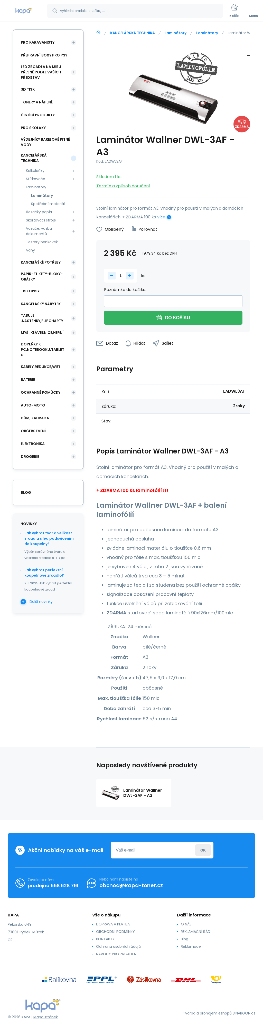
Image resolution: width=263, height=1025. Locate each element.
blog (26, 492)
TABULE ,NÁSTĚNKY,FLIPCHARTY (42, 318)
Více (161, 217)
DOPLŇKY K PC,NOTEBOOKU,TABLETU (42, 349)
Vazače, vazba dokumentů (39, 231)
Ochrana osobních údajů (118, 946)
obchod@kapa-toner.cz (131, 885)
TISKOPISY (30, 291)
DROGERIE (30, 456)
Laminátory (175, 32)
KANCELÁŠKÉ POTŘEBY (41, 262)
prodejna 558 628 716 (53, 885)
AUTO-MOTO (33, 405)
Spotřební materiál (48, 203)
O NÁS (186, 924)
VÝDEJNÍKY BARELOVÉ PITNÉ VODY (45, 142)
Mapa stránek (45, 1017)
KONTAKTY (105, 939)
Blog (184, 939)
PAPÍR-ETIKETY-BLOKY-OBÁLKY (42, 276)
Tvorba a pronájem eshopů (207, 1013)
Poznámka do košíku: (125, 290)
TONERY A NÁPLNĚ (37, 102)
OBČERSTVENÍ (33, 430)
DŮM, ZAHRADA (35, 418)
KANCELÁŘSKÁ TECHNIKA (132, 32)
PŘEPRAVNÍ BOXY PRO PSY (44, 55)
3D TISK (28, 89)
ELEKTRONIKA (33, 443)
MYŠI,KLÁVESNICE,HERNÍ (42, 332)
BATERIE (28, 379)
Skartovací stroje (41, 220)
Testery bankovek (42, 242)
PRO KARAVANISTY (37, 42)
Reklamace (191, 946)
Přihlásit (203, 850)
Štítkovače (35, 178)
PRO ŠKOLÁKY (33, 127)
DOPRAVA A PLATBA (113, 924)
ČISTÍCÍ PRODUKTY (38, 115)
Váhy (30, 250)
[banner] (24, 11)
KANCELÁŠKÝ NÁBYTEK (41, 303)
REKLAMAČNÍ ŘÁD (195, 931)
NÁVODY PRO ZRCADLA (116, 953)
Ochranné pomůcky (40, 392)
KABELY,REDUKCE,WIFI (40, 366)
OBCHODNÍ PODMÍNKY (115, 931)
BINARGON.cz (244, 1013)
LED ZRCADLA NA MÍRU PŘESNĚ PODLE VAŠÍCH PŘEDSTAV (41, 72)
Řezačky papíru (39, 212)
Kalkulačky (35, 170)
